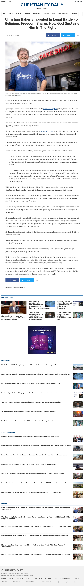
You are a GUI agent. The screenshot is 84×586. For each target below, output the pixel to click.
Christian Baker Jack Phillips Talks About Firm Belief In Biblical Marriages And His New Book (34, 536)
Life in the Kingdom (50, 109)
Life (53, 13)
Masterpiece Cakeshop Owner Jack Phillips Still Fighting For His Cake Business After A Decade (35, 554)
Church (18, 13)
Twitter (78, 1)
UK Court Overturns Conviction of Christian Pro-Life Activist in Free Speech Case (30, 383)
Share (51, 35)
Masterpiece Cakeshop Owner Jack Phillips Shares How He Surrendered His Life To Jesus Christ (36, 526)
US (4, 13)
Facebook (75, 1)
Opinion (74, 13)
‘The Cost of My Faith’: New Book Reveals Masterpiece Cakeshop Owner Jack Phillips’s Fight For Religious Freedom (36, 518)
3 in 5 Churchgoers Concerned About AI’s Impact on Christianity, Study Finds (64, 316)
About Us (4, 582)
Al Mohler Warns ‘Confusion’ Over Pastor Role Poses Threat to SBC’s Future (28, 464)
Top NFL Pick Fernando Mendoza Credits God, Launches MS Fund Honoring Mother (36, 316)
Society (46, 13)
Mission (27, 13)
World (11, 13)
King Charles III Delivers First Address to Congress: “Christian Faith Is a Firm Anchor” (13, 317)
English (3, 1)
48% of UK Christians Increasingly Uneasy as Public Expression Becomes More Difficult (32, 473)
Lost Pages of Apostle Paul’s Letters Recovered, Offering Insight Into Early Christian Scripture (39, 304)
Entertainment (63, 13)
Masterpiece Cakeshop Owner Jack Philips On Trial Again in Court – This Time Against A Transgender (33, 546)
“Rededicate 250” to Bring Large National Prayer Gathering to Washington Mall (29, 365)
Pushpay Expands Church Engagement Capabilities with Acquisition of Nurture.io (64, 304)
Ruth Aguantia (11, 34)
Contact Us (16, 582)
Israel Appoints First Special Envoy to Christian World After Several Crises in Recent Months (34, 455)
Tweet (66, 35)
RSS (81, 1)
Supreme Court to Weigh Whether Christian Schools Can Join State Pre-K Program (31, 492)
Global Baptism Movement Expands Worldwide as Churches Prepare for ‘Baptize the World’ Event (36, 445)
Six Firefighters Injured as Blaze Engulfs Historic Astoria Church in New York (28, 411)
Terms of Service (46, 582)
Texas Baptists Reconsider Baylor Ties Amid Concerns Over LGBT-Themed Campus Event (33, 483)
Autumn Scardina (47, 131)
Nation (3, 578)
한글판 (9, 1)
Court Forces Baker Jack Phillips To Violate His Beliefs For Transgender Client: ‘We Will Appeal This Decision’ (35, 508)
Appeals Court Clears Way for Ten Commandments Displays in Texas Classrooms (30, 436)
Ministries (36, 13)
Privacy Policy (30, 582)
